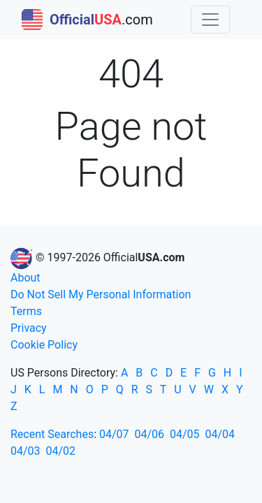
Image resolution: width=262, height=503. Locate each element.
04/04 (220, 434)
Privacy (28, 328)
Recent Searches (52, 434)
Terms (26, 311)
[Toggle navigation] (210, 20)
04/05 (185, 434)
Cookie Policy (44, 344)
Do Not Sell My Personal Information (100, 294)
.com (87, 19)
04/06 (150, 434)
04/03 (25, 451)
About (25, 277)
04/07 (114, 434)
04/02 (61, 451)
